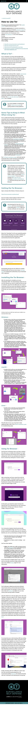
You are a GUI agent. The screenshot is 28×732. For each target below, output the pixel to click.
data (3, 98)
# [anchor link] (12, 53)
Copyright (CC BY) (9, 703)
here (2, 616)
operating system (20, 29)
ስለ (6, 696)
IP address (18, 154)
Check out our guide (16, 105)
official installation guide (20, 424)
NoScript (11, 590)
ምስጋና (17, 696)
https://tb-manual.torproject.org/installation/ (14, 44)
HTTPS (18, 207)
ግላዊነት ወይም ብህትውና (19, 703)
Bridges (12, 562)
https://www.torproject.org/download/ (10, 194)
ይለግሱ (20, 696)
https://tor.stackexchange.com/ (11, 45)
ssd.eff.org (3, 1)
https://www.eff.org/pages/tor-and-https (13, 47)
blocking (11, 547)
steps (17, 96)
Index (8, 696)
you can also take (12, 96)
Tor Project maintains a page (10, 157)
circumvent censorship (18, 138)
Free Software (9, 34)
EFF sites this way (17, 177)
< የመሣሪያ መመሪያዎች (6, 18)
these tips (13, 673)
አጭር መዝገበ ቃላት (13, 696)
